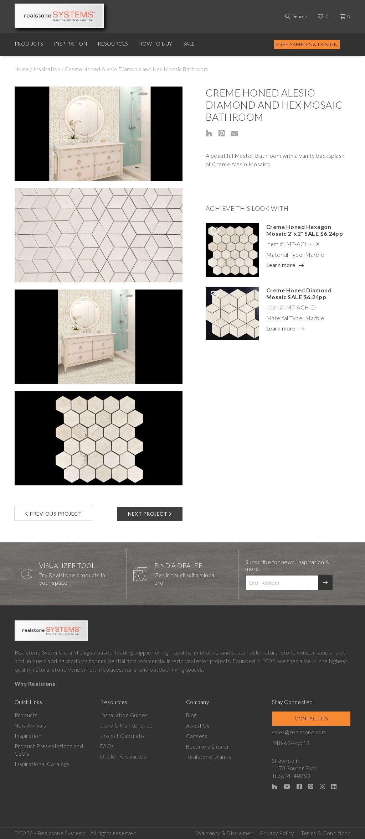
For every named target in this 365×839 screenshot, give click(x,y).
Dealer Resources (123, 756)
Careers (196, 736)
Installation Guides (124, 715)
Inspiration (70, 44)
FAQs (107, 746)
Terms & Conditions (325, 832)
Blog (191, 715)
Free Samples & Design (307, 44)
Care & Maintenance (126, 725)
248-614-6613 (291, 742)
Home (22, 69)
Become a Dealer (208, 746)
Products (29, 44)
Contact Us (311, 718)
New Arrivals (30, 725)
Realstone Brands (208, 756)
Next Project (150, 514)
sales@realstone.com (299, 732)
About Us (197, 725)
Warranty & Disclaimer (224, 832)
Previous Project (53, 514)
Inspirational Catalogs (42, 764)
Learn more (280, 265)
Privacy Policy (277, 832)
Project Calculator (123, 736)
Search (300, 16)
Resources (113, 44)
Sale (189, 44)
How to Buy (156, 44)
